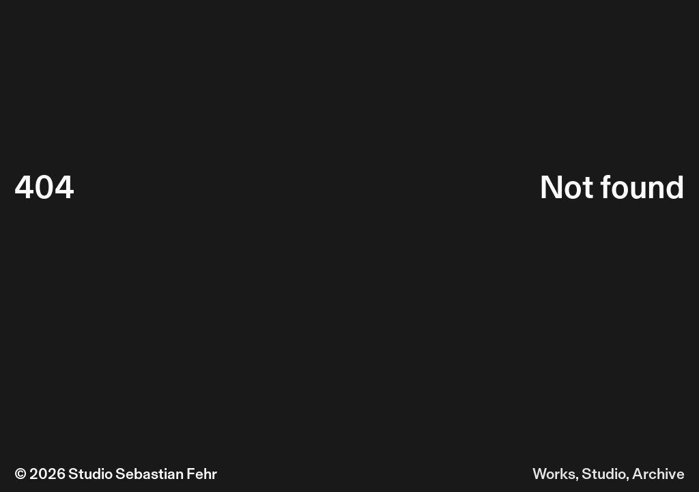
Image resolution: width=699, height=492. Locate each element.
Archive (658, 474)
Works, (555, 474)
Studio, (605, 474)
